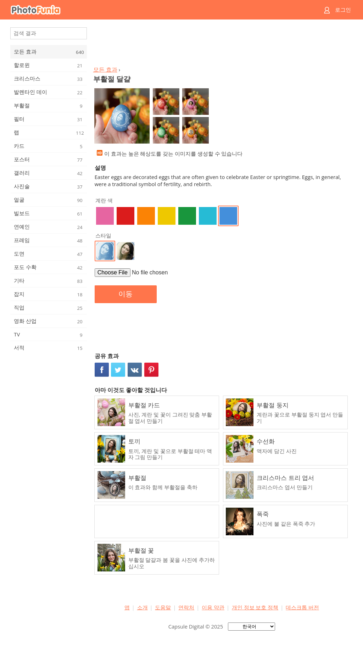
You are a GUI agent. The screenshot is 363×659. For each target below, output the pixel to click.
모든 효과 (105, 69)
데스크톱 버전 (302, 607)
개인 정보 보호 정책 (255, 607)
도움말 (163, 607)
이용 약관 (213, 607)
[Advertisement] (222, 45)
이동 (125, 294)
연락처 (186, 607)
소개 (142, 607)
